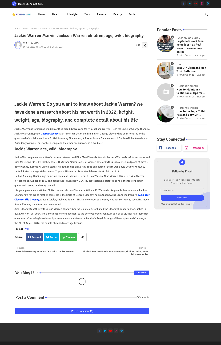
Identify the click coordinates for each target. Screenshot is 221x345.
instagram (198, 148)
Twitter (53, 237)
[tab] (42, 14)
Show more (141, 272)
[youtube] (196, 3)
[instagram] (202, 3)
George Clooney (49, 133)
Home (41, 14)
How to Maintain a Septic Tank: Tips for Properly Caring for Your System (189, 91)
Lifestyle (72, 14)
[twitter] (189, 3)
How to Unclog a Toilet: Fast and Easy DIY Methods (191, 113)
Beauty (117, 14)
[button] (206, 14)
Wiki (25, 28)
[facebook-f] (183, 3)
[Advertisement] (82, 75)
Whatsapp (70, 237)
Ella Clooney (32, 199)
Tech (87, 14)
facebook (171, 148)
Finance (101, 14)
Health (56, 14)
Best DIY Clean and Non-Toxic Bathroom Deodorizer (191, 69)
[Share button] (82, 237)
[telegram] (208, 3)
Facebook (36, 237)
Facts (132, 14)
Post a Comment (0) (82, 311)
